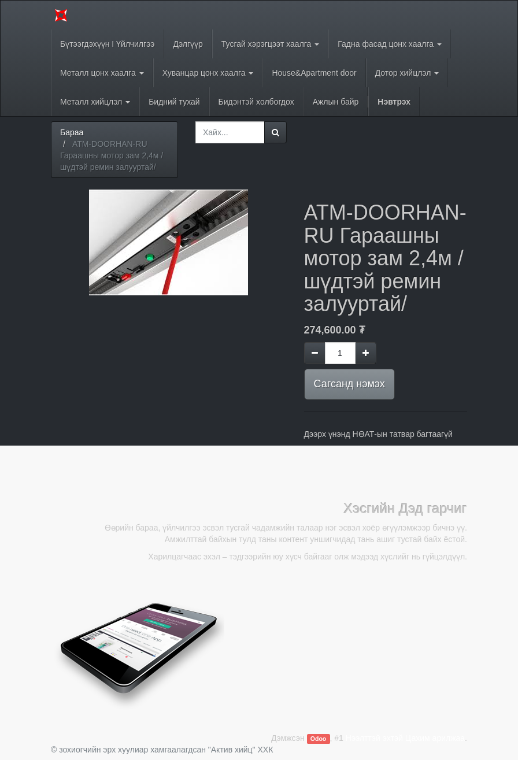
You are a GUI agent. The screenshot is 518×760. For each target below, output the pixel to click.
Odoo (318, 738)
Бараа (71, 132)
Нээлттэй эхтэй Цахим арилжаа (405, 738)
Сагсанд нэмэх (349, 384)
